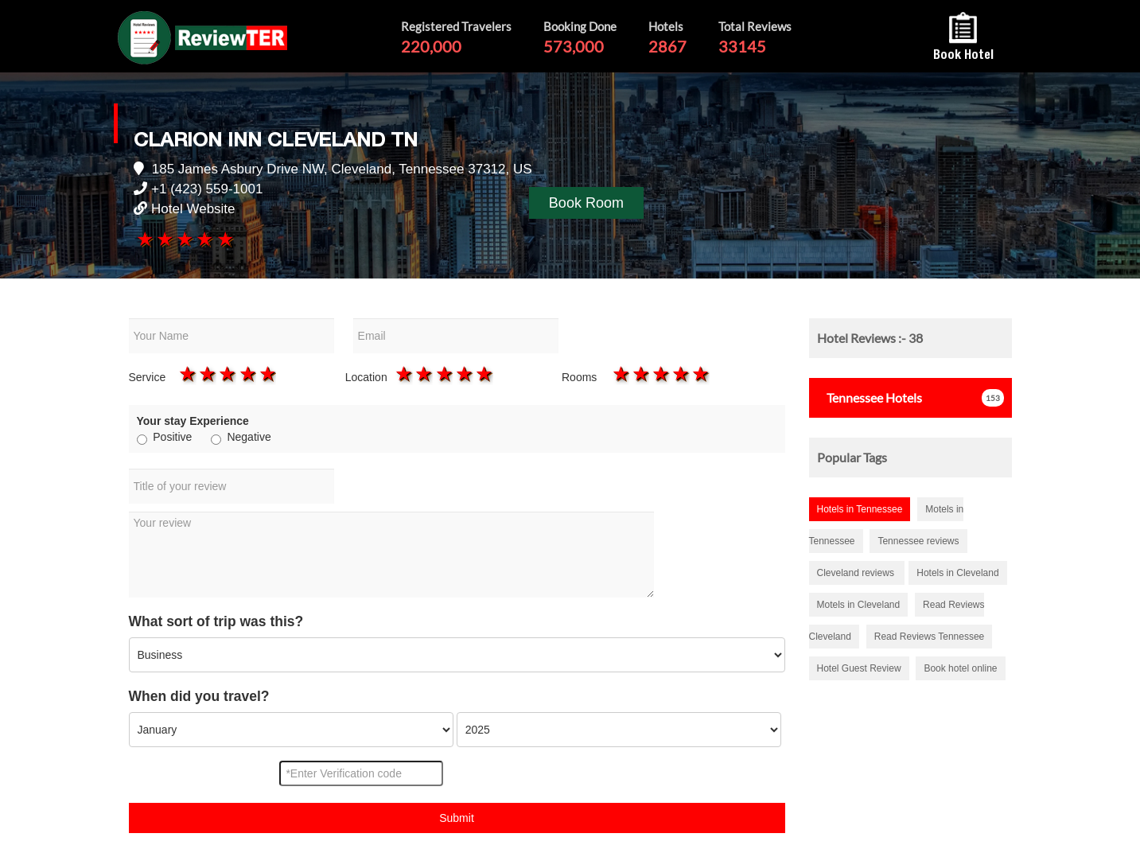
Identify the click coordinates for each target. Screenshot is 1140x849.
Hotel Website (193, 208)
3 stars (184, 239)
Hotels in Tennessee (860, 509)
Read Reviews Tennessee (929, 636)
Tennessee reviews (918, 541)
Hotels (869, 397)
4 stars (204, 239)
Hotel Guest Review (859, 668)
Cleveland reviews (857, 572)
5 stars (224, 239)
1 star (144, 239)
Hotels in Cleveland (957, 572)
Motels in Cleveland (859, 604)
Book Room (586, 203)
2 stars (163, 239)
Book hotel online (960, 668)
